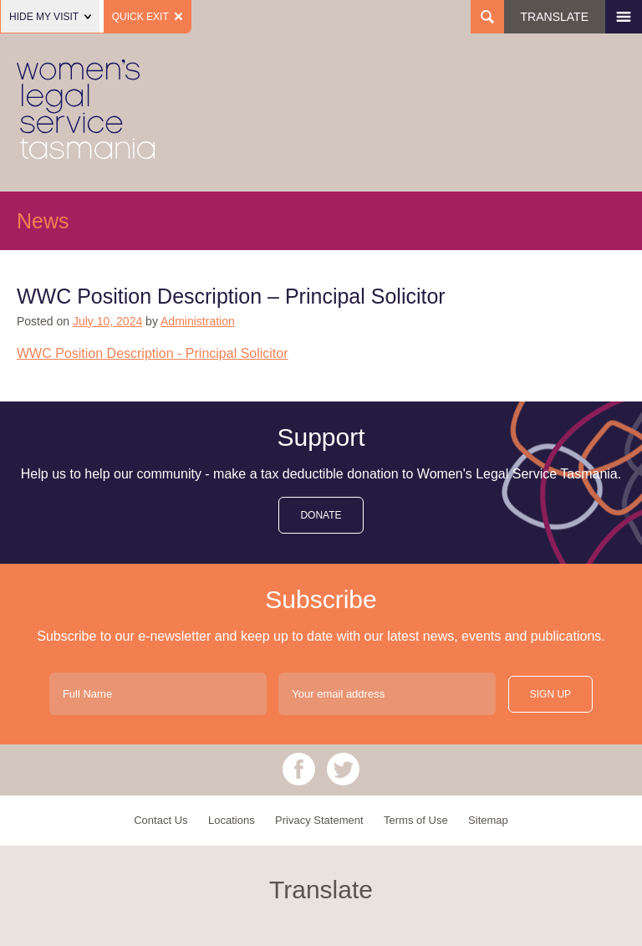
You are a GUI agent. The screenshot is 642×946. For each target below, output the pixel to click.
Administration (197, 321)
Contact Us (160, 820)
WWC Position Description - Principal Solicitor (152, 353)
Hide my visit (50, 17)
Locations (231, 820)
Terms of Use (416, 820)
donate (320, 515)
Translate (554, 16)
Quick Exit (147, 17)
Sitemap (488, 820)
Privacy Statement (319, 820)
